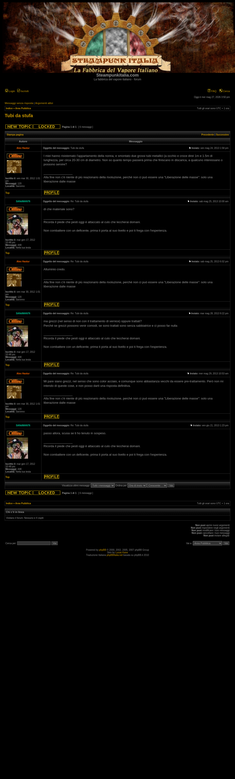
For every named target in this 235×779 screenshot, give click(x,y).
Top (7, 193)
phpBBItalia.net (115, 555)
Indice (9, 108)
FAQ (212, 91)
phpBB (102, 550)
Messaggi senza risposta (19, 103)
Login (10, 91)
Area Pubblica (23, 108)
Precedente (207, 134)
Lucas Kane (121, 552)
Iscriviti (23, 91)
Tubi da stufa (19, 115)
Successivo (222, 134)
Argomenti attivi (44, 103)
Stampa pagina (15, 134)
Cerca (224, 91)
